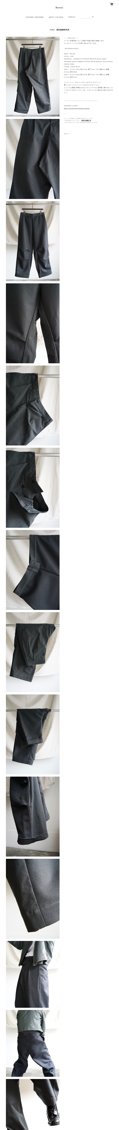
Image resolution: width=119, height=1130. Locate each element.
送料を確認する (86, 120)
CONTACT (71, 17)
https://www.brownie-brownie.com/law (77, 108)
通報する (67, 134)
